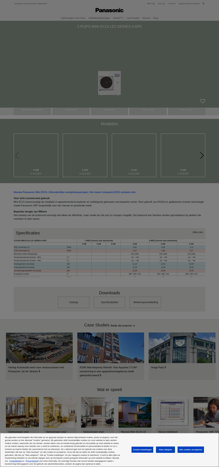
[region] (109, 450)
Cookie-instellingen (142, 450)
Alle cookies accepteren (190, 450)
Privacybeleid (32, 461)
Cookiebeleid (15, 461)
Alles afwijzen (165, 450)
